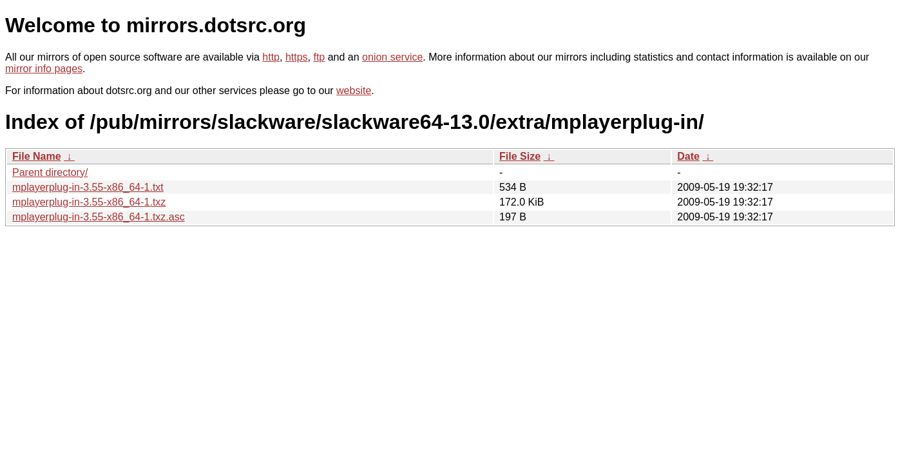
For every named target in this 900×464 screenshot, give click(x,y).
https (296, 57)
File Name (36, 156)
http (271, 57)
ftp (319, 57)
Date (688, 156)
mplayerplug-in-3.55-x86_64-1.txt (88, 187)
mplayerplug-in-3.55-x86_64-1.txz (89, 202)
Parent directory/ (50, 172)
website (353, 90)
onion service (392, 57)
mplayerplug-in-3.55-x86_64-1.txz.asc (98, 216)
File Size (520, 156)
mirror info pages (43, 68)
